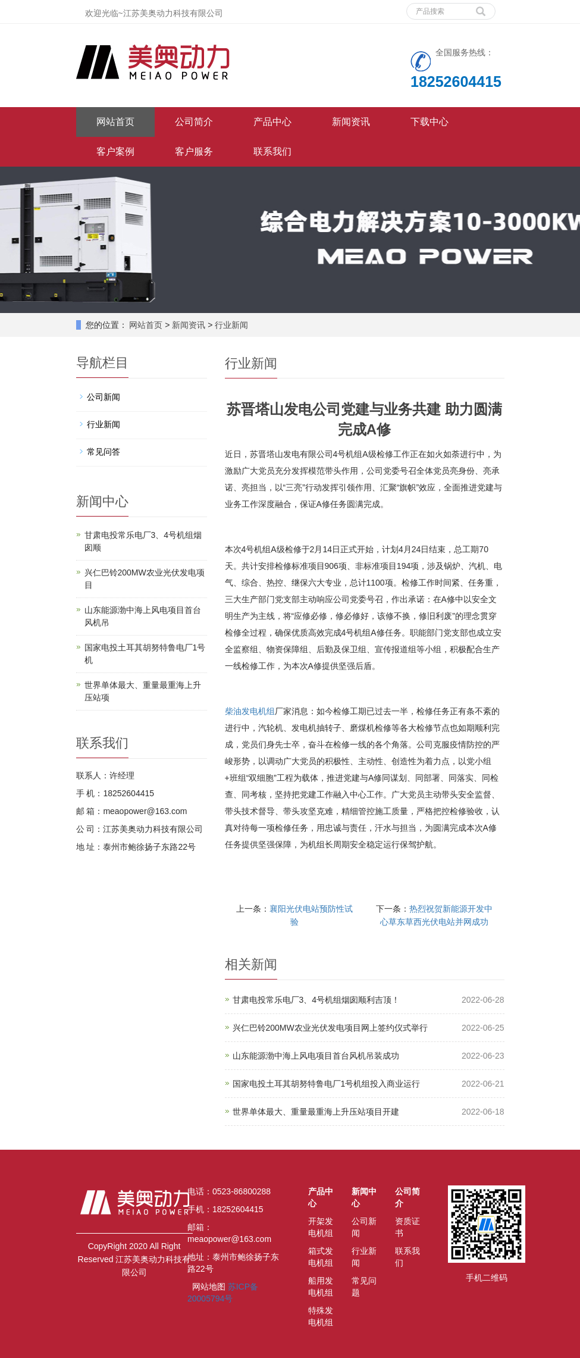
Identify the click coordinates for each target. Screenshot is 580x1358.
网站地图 (208, 1286)
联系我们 (272, 151)
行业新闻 (230, 325)
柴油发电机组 (250, 711)
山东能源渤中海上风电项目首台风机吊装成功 (316, 1055)
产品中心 (272, 122)
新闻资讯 (351, 122)
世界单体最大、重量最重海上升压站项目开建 (316, 1111)
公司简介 (194, 122)
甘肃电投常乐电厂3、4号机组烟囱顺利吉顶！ (316, 1000)
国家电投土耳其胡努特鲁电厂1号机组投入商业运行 (327, 1083)
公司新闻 (103, 397)
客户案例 (115, 151)
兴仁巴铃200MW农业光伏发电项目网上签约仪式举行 (330, 1027)
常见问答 (103, 451)
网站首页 (115, 122)
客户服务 (194, 151)
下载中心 (429, 122)
